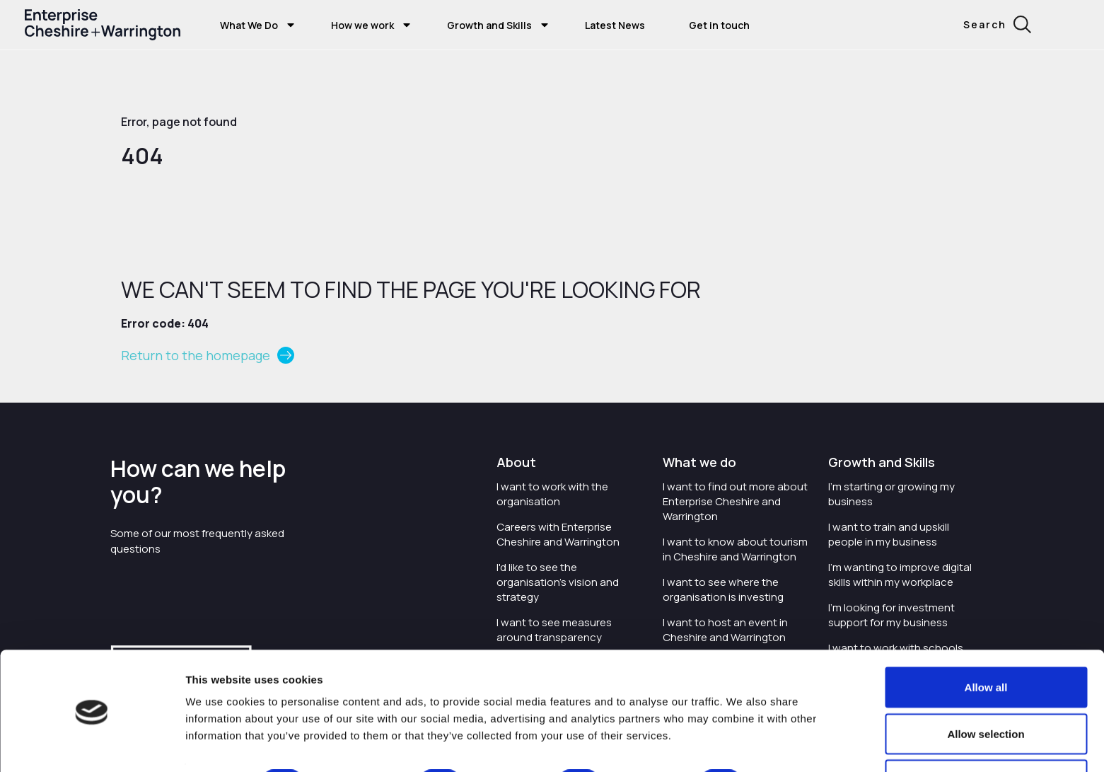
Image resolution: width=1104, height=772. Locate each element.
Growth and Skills (489, 25)
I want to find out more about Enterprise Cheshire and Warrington (735, 501)
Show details (800, 736)
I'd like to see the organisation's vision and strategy (557, 582)
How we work (362, 25)
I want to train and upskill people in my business (888, 534)
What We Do (249, 25)
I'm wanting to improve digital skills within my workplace (900, 574)
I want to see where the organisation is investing (723, 589)
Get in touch (719, 25)
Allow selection (985, 688)
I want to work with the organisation (552, 494)
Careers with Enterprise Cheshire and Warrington (558, 534)
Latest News (615, 25)
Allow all (986, 641)
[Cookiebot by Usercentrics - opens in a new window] (91, 744)
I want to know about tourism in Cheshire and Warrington (735, 549)
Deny (986, 734)
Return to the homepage (195, 355)
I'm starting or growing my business (891, 494)
